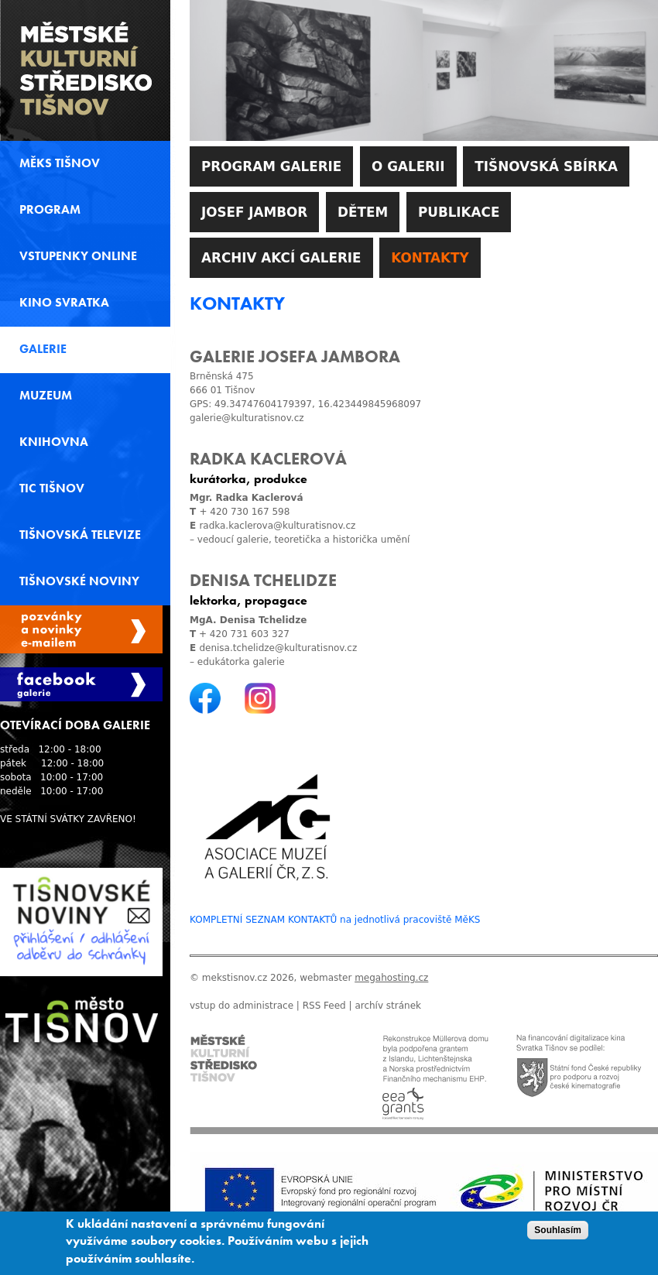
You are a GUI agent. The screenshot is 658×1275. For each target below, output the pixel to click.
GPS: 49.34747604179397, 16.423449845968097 (305, 404)
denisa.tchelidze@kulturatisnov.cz (278, 648)
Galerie (43, 349)
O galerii (408, 166)
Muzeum (45, 395)
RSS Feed (324, 1005)
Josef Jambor (254, 212)
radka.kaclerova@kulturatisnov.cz (277, 525)
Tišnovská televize (80, 535)
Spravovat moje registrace (81, 629)
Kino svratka (64, 302)
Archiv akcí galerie (281, 258)
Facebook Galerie (81, 684)
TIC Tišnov (51, 488)
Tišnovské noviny (79, 581)
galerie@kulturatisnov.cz (247, 418)
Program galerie (271, 166)
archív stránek (388, 1005)
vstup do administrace (241, 1005)
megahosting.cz (391, 977)
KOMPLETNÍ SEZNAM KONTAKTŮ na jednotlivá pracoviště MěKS (335, 919)
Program (50, 210)
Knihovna (53, 442)
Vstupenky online (78, 256)
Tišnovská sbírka (546, 166)
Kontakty (429, 258)
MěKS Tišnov (59, 163)
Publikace (458, 212)
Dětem (363, 212)
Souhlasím (557, 1234)
